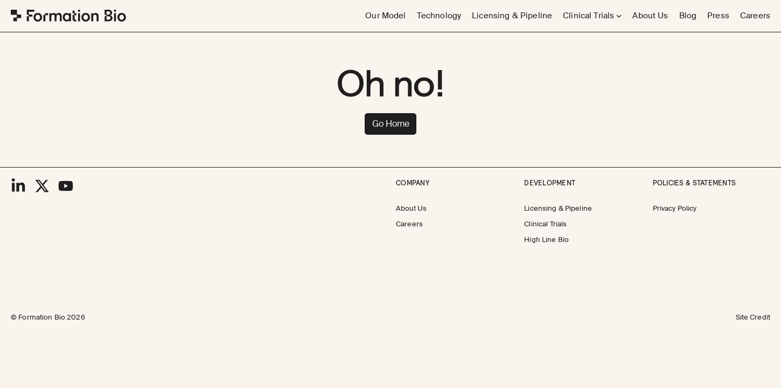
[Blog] (688, 16)
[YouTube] (65, 185)
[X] (42, 185)
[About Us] (650, 16)
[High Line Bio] (546, 240)
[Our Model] (385, 16)
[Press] (718, 16)
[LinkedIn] (18, 185)
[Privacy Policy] (675, 209)
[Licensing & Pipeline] (512, 16)
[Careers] (755, 16)
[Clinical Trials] (545, 224)
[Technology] (439, 16)
